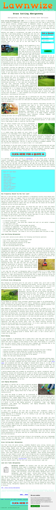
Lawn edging (4, 384)
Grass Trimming (26, 499)
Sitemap (2, 499)
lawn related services (46, 480)
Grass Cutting (7, 499)
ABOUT (42, 10)
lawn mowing (12, 34)
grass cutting (16, 30)
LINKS (38, 10)
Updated (15, 499)
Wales (10, 482)
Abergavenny (29, 158)
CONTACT (46, 10)
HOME (35, 10)
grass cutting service (20, 70)
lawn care (7, 252)
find (6, 445)
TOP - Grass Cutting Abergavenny (10, 487)
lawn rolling (17, 417)
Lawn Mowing (20, 499)
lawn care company (6, 99)
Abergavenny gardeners (18, 465)
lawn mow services (6, 476)
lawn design (9, 121)
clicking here (22, 458)
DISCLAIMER (52, 10)
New (11, 499)
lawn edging (20, 402)
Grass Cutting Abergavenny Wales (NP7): (13, 20)
